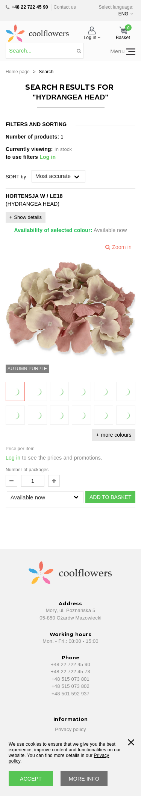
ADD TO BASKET (110, 497)
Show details (28, 217)
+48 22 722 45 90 (30, 7)
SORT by (16, 176)
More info (84, 779)
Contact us (65, 7)
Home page (18, 71)
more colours (116, 435)
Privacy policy (70, 729)
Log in (47, 157)
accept (31, 779)
